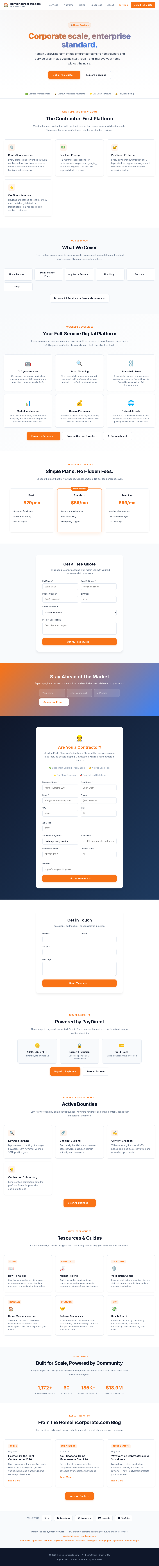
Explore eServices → (43, 436)
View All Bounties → (79, 1202)
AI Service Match (117, 436)
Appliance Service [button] (79, 274)
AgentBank (118, 1540)
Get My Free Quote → (79, 641)
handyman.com (88, 1536)
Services (53, 5)
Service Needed (50, 606)
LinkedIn (104, 1518)
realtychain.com (71, 1536)
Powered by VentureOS (90, 1559)
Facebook (63, 1518)
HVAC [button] (18, 286)
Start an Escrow (95, 1071)
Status (74, 1559)
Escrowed (80, 1540)
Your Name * (87, 782)
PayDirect (58, 1540)
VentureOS (25, 1540)
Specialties (86, 835)
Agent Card (62, 1559)
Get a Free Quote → (64, 74)
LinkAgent (92, 1540)
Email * (45, 795)
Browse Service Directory (82, 436)
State (83, 807)
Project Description (51, 620)
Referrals (69, 1540)
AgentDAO (37, 1540)
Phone (84, 795)
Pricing (81, 5)
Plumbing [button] (110, 274)
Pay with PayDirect (65, 1071)
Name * (46, 933)
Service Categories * (52, 835)
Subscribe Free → (54, 702)
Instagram (84, 1518)
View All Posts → (79, 1496)
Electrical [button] (140, 274)
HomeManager (132, 1540)
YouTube (124, 1518)
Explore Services (96, 74)
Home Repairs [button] (18, 274)
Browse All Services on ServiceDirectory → (79, 298)
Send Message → (79, 983)
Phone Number (49, 594)
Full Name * (47, 581)
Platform (68, 5)
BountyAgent (105, 1540)
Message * (47, 959)
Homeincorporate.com (25, 3)
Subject (46, 946)
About (110, 5)
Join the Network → (79, 878)
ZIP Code (85, 594)
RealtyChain (91, 1555)
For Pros (123, 5)
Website (46, 863)
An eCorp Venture (17, 7)
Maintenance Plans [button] (50, 274)
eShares (48, 1540)
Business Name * (50, 782)
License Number (50, 848)
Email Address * (88, 581)
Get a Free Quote (143, 5)
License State (87, 848)
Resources (96, 5)
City (44, 807)
